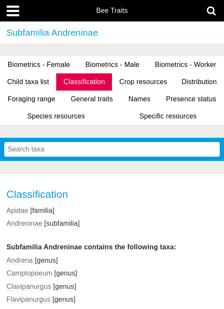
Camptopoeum (29, 273)
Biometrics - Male (112, 64)
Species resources (56, 116)
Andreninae (24, 223)
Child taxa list (28, 81)
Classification (84, 81)
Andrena (19, 260)
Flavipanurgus (28, 299)
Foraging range (31, 99)
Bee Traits (112, 10)
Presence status (191, 99)
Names (139, 99)
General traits (92, 99)
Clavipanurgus (28, 286)
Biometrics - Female (39, 64)
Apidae (17, 210)
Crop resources (143, 81)
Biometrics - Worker (185, 64)
